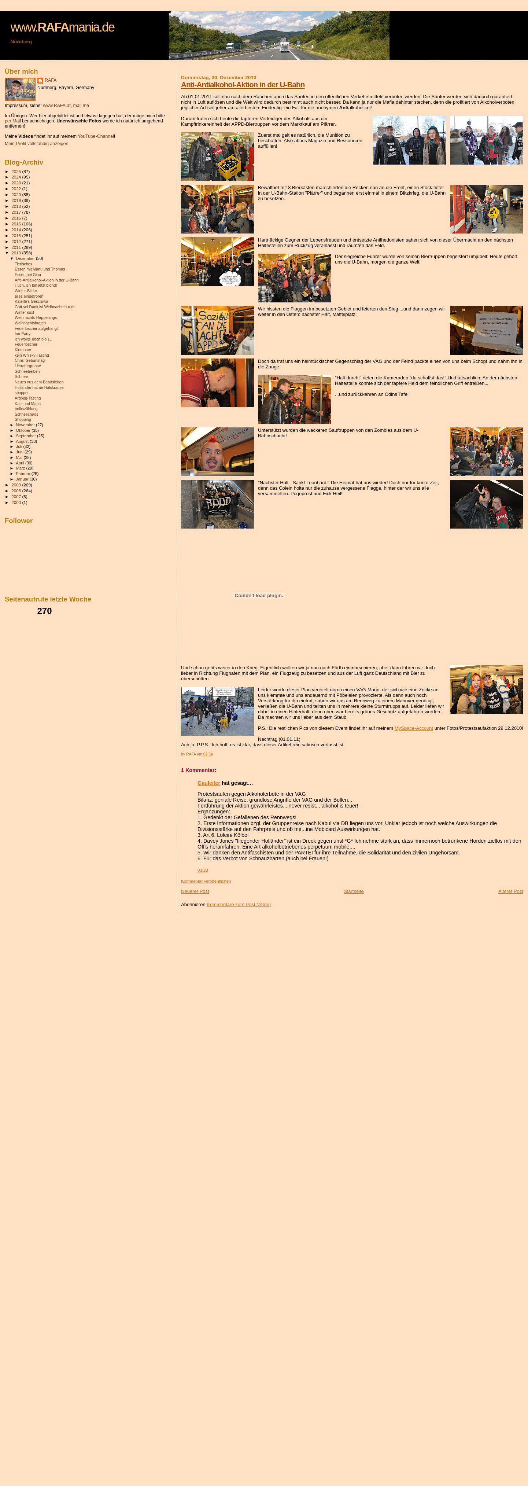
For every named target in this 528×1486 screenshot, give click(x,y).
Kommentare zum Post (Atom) (239, 904)
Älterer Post (510, 891)
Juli (19, 446)
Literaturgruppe (28, 366)
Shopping (23, 419)
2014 (16, 229)
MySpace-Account (414, 728)
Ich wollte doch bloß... (33, 339)
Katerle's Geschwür (31, 301)
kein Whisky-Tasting (32, 355)
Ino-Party (22, 333)
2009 (16, 484)
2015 (16, 223)
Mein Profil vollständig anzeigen (37, 143)
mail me (81, 105)
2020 (16, 194)
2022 (16, 188)
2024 (16, 176)
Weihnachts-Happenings (36, 317)
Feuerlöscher (26, 344)
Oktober (24, 430)
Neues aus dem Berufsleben (39, 382)
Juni (20, 452)
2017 (16, 212)
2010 (16, 252)
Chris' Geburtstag (30, 360)
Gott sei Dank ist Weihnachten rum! (45, 307)
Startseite (354, 891)
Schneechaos (26, 414)
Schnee (21, 376)
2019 (16, 200)
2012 (16, 241)
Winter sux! (24, 312)
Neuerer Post (195, 891)
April (20, 463)
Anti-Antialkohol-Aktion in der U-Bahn (242, 84)
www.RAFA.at (56, 105)
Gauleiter (208, 783)
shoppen (22, 392)
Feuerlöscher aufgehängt (36, 328)
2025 (16, 171)
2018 (16, 206)
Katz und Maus (28, 403)
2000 (16, 502)
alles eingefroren (29, 296)
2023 (16, 182)
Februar (24, 473)
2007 (16, 496)
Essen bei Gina (28, 274)
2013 (16, 235)
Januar (23, 479)
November (26, 425)
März (21, 468)
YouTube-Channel (96, 136)
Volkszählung (26, 409)
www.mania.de (62, 27)
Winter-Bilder (26, 290)
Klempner (23, 349)
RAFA (50, 80)
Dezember (26, 258)
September (26, 436)
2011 (16, 247)
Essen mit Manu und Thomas (40, 269)
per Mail (13, 121)
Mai (20, 457)
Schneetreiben (27, 371)
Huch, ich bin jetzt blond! (36, 285)
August (23, 441)
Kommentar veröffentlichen (206, 881)
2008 (16, 490)
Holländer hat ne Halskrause (39, 387)
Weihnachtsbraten (30, 323)
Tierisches (23, 264)
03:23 (202, 870)
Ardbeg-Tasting (28, 398)
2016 (16, 218)
